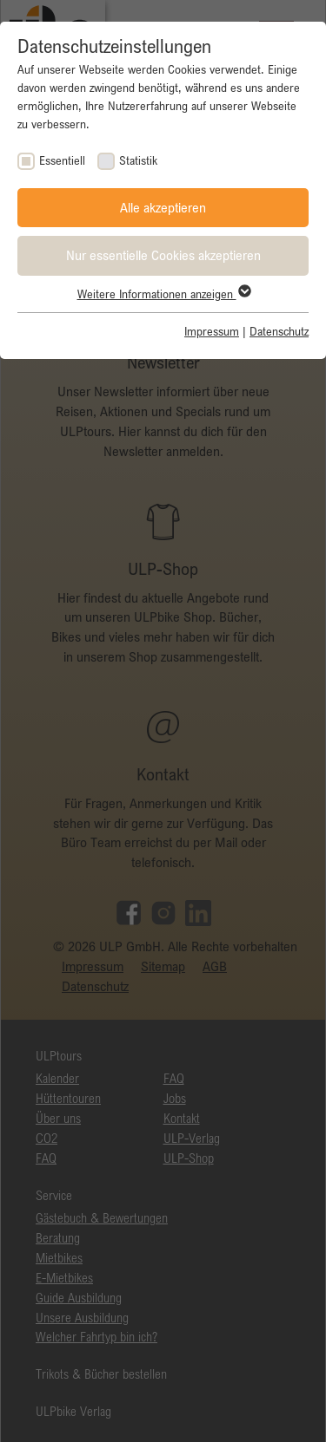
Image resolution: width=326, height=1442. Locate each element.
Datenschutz (279, 331)
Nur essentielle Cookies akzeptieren (163, 255)
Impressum (211, 331)
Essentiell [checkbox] (62, 160)
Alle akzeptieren (163, 207)
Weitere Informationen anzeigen (163, 294)
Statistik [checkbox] (138, 160)
